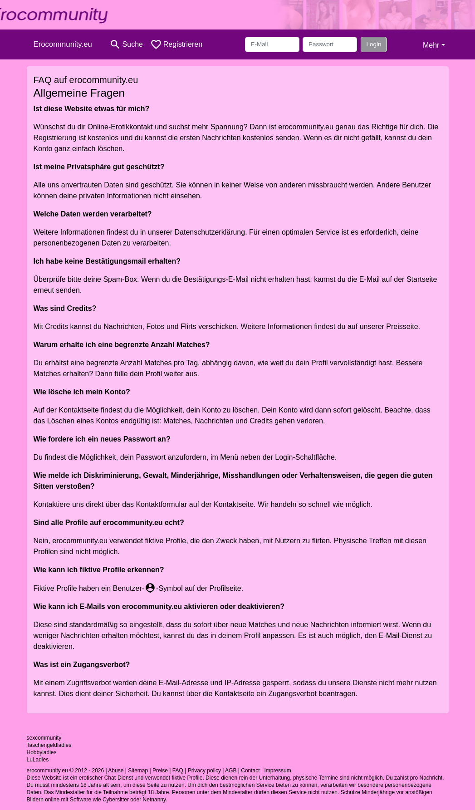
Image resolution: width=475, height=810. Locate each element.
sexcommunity (44, 738)
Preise (160, 770)
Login (374, 44)
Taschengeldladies (49, 745)
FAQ (177, 770)
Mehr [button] (431, 45)
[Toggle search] (126, 44)
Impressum (277, 770)
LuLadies (38, 759)
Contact (250, 770)
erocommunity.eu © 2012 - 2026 (65, 770)
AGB (230, 770)
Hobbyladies (42, 752)
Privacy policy (204, 770)
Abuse (115, 770)
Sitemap (138, 770)
